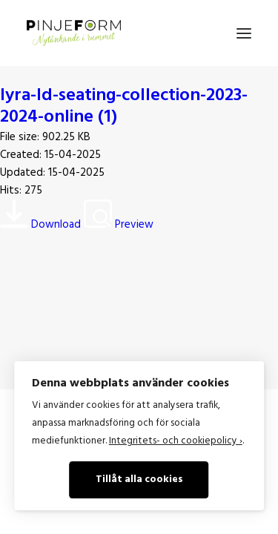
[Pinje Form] (74, 33)
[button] (244, 33)
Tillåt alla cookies (139, 479)
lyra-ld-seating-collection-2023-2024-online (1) (124, 106)
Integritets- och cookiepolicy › (175, 441)
